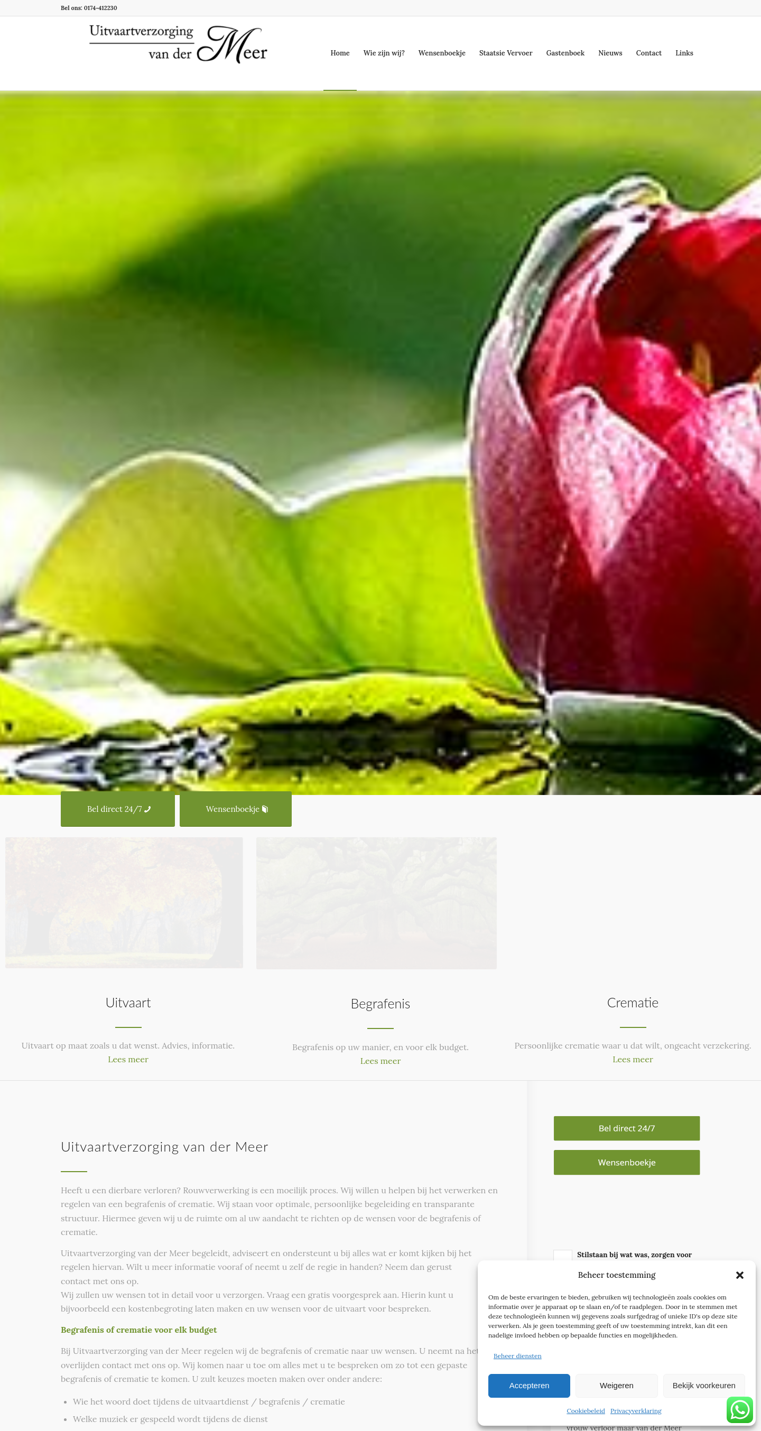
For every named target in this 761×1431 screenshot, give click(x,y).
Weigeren (617, 1385)
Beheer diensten (518, 1356)
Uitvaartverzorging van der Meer (164, 1146)
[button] (740, 1275)
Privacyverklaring (636, 1411)
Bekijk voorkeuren (704, 1385)
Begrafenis (381, 1003)
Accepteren (529, 1385)
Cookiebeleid (586, 1411)
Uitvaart (128, 1002)
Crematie (633, 1002)
